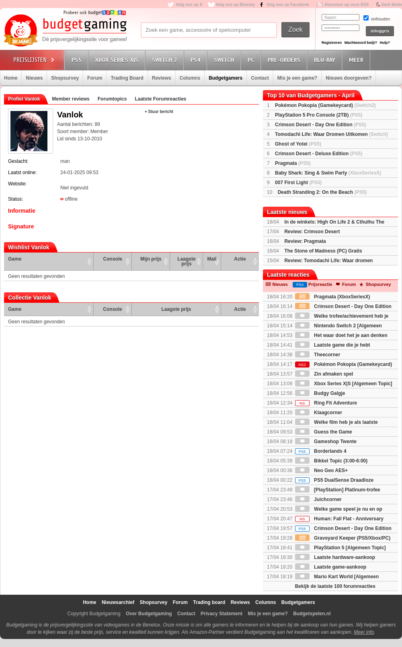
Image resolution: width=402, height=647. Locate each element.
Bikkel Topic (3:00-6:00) (331, 461)
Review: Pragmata (305, 241)
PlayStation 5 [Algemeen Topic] (340, 547)
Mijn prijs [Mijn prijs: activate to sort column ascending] (151, 259)
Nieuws (34, 78)
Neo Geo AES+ (321, 470)
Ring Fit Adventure (326, 403)
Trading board (209, 602)
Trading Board (127, 78)
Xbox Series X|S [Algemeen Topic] (343, 383)
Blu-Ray (326, 60)
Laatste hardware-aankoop (335, 557)
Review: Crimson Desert (312, 231)
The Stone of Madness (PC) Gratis (323, 251)
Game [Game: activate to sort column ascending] (14, 259)
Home (10, 78)
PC (252, 60)
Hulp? (384, 43)
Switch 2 (165, 60)
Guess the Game (323, 432)
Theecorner (317, 354)
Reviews (161, 78)
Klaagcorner (318, 412)
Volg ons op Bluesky (235, 4)
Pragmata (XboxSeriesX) (332, 297)
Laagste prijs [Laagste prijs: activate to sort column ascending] (186, 261)
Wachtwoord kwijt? (360, 43)
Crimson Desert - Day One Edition (320, 124)
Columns (190, 78)
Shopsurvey (65, 78)
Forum (94, 78)
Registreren (332, 43)
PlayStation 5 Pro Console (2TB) (318, 115)
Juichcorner (318, 499)
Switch (225, 60)
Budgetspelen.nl (311, 613)
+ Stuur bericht (159, 111)
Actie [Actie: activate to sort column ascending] (240, 259)
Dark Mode (391, 4)
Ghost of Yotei (298, 144)
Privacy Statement (221, 613)
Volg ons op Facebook (288, 4)
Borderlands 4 (321, 451)
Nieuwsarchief (118, 602)
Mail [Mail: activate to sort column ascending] (212, 259)
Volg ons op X (189, 4)
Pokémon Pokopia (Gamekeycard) (325, 105)
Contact (260, 78)
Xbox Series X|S (118, 60)
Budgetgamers (225, 78)
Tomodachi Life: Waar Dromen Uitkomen (331, 134)
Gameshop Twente (326, 441)
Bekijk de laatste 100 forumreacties (335, 586)
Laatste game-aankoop (330, 567)
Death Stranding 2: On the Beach (322, 192)
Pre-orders (285, 60)
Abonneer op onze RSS (346, 4)
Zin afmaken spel (324, 374)
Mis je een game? (297, 78)
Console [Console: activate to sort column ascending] (112, 259)
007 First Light (298, 182)
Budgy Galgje (320, 393)
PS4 (197, 60)
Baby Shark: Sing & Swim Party (328, 173)
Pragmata (293, 163)
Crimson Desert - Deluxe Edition (318, 153)
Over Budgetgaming (149, 613)
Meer (357, 60)
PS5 (78, 60)
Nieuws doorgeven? (348, 78)
